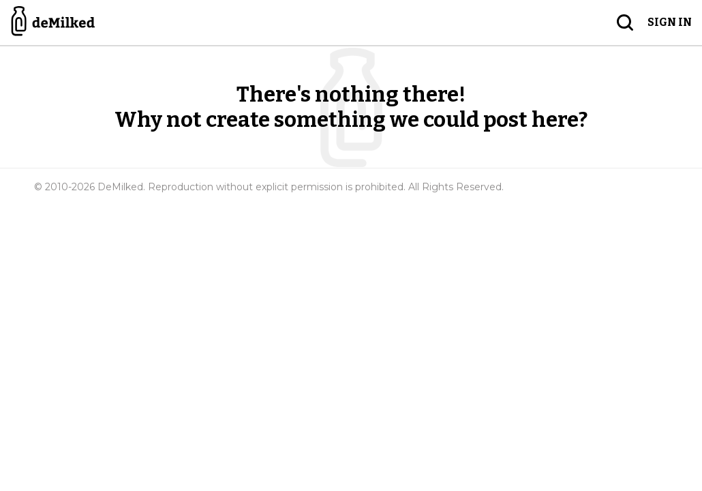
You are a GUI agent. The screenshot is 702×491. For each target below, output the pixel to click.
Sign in (669, 22)
